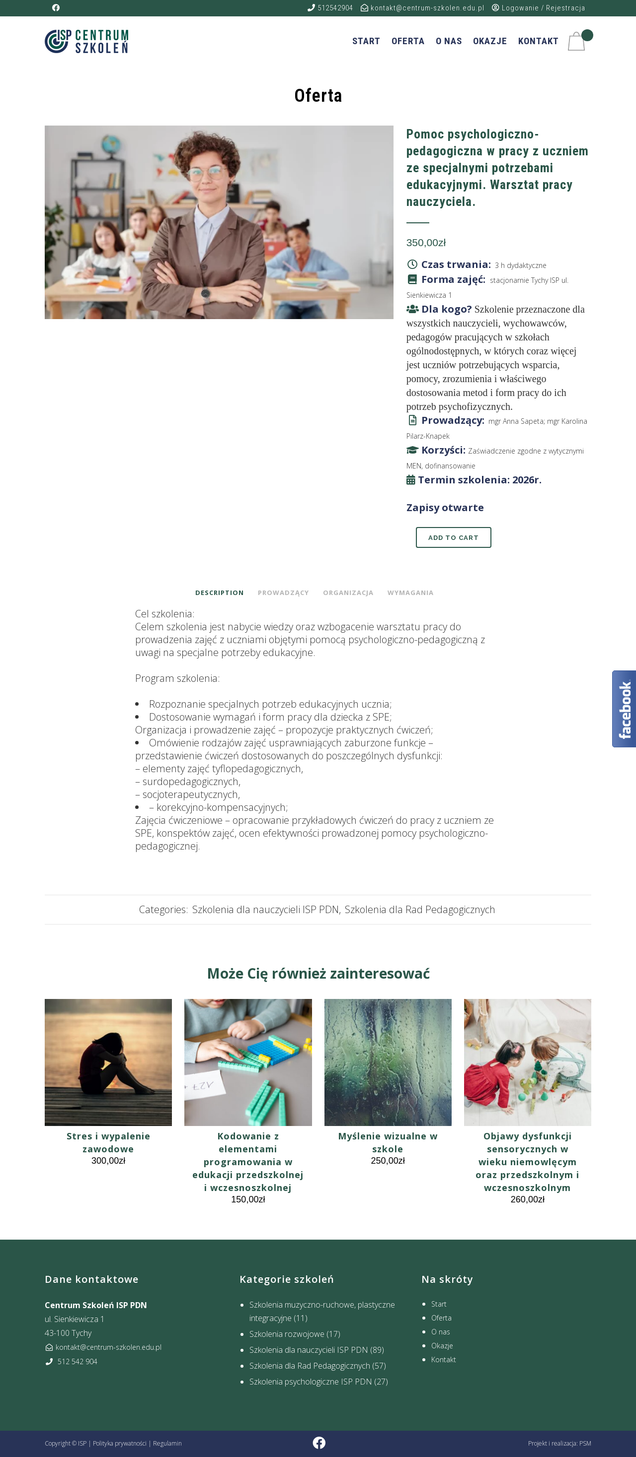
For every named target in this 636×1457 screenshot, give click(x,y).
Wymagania (411, 592)
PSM (585, 1443)
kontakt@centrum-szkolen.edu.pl (422, 8)
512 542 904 (71, 1361)
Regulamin (167, 1443)
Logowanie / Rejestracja (538, 8)
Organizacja (348, 592)
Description (219, 592)
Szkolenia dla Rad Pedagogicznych (420, 909)
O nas (440, 1331)
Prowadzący (283, 592)
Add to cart (453, 537)
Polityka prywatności (120, 1443)
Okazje (442, 1345)
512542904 (330, 8)
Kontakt (443, 1359)
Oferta (441, 1318)
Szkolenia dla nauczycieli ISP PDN (265, 909)
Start (439, 1304)
